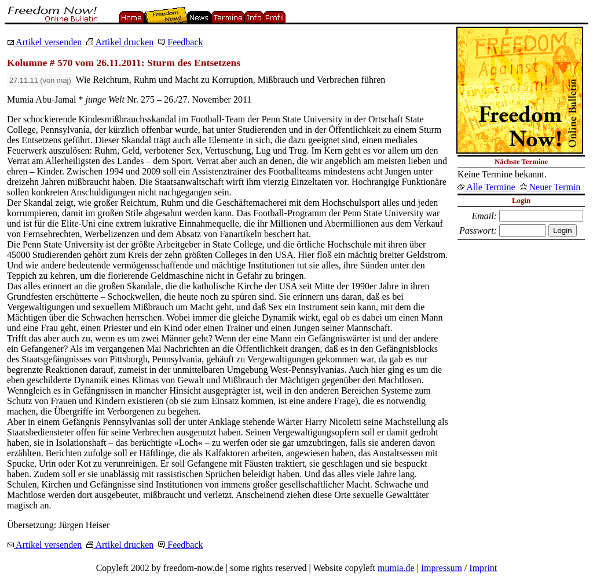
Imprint (483, 568)
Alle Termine (486, 187)
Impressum (441, 568)
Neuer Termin (550, 187)
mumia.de (396, 568)
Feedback (180, 42)
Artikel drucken (119, 42)
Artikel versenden (44, 42)
